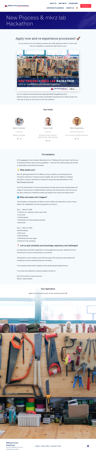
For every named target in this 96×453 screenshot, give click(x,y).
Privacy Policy (45, 446)
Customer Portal (56, 446)
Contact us (70, 8)
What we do (62, 3)
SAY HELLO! (85, 6)
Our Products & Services (55, 8)
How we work (73, 3)
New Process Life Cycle (25, 182)
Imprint (37, 446)
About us (53, 3)
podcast (24, 160)
